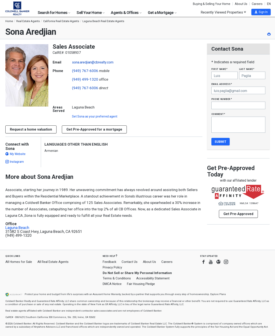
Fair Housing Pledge (141, 284)
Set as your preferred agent (94, 116)
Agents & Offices (126, 12)
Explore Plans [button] (218, 294)
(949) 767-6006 (85, 71)
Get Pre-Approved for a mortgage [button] (94, 129)
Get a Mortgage (162, 12)
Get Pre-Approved (238, 214)
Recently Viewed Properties (223, 12)
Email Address (221, 84)
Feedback (109, 262)
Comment (218, 114)
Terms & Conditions (117, 278)
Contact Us (130, 262)
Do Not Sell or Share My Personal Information (137, 273)
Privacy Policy (112, 267)
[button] (261, 12)
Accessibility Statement (153, 278)
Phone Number (221, 99)
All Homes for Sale (18, 262)
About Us (241, 3)
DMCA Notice (112, 284)
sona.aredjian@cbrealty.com (92, 62)
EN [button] (269, 4)
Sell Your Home (90, 12)
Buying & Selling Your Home (211, 3)
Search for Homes (54, 12)
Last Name (246, 69)
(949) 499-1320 (85, 79)
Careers (257, 3)
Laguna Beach (17, 228)
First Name (219, 69)
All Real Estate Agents (53, 262)
